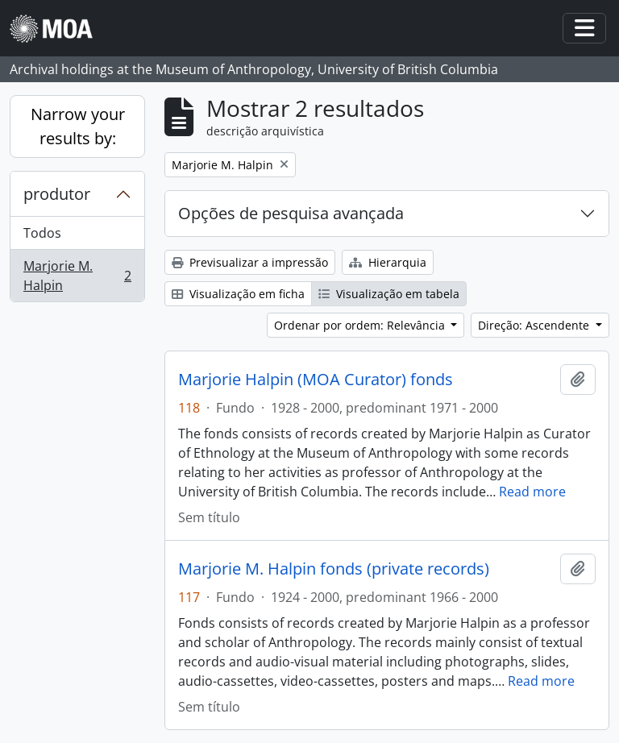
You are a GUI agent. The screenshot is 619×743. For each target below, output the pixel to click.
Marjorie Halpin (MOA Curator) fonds (315, 379)
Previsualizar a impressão (250, 262)
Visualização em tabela (388, 293)
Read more (532, 491)
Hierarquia (387, 262)
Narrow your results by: (78, 126)
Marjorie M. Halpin (77, 275)
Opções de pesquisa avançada (291, 213)
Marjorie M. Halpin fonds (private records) (333, 569)
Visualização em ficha (238, 293)
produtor (56, 194)
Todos (42, 233)
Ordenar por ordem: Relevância (361, 325)
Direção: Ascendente (535, 325)
